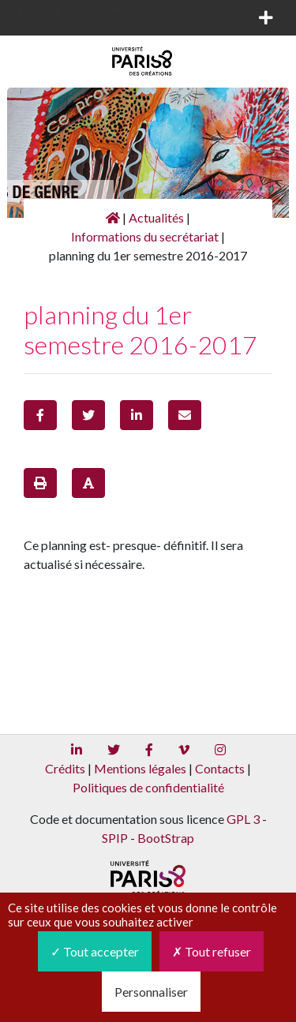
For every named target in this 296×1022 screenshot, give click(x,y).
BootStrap (165, 837)
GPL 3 (243, 818)
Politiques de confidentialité (148, 787)
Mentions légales (140, 768)
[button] (40, 415)
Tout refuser (211, 951)
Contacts (220, 768)
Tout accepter (95, 951)
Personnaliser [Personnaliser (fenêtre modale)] (151, 991)
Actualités (156, 217)
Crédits (65, 768)
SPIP (115, 837)
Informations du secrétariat (145, 236)
